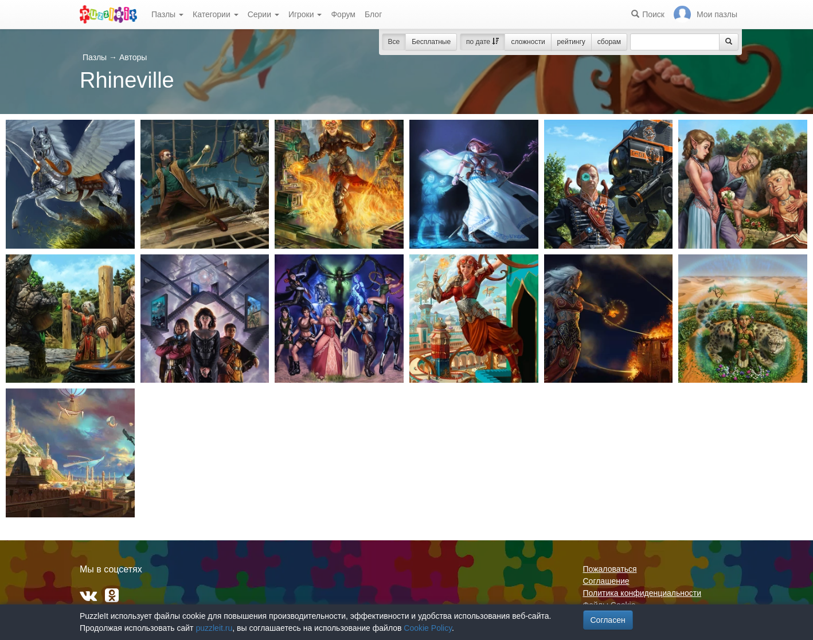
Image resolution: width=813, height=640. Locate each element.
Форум (343, 14)
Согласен (608, 620)
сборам (609, 42)
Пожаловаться (610, 569)
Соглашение (606, 581)
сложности (528, 42)
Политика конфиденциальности (642, 593)
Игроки (305, 14)
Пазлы (167, 14)
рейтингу (571, 42)
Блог (373, 14)
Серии (263, 14)
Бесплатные (431, 42)
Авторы (133, 57)
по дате (482, 42)
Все (394, 42)
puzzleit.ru (214, 628)
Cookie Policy (428, 628)
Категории (216, 14)
